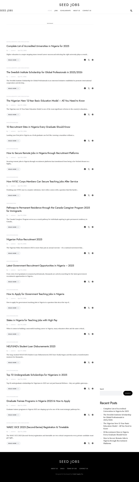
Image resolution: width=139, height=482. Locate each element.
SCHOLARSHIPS (65, 11)
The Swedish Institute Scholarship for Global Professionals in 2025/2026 (44, 72)
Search (102, 389)
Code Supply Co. (78, 474)
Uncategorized (12, 122)
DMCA (62, 469)
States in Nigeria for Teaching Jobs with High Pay (32, 320)
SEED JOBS (69, 4)
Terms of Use (72, 469)
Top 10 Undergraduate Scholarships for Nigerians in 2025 (37, 375)
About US (54, 469)
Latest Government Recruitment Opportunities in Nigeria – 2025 (40, 265)
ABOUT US (76, 11)
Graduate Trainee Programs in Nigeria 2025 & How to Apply (38, 401)
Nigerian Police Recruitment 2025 (24, 239)
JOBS (56, 11)
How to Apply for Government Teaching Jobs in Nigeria (35, 294)
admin (12, 50)
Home (50, 11)
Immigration (11, 203)
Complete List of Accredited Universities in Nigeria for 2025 (38, 46)
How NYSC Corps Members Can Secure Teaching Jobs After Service (42, 181)
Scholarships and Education (18, 42)
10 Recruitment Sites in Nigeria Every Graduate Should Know (38, 127)
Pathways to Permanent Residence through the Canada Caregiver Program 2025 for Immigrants (48, 209)
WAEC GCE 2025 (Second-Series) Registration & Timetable (38, 427)
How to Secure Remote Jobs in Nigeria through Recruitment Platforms (43, 153)
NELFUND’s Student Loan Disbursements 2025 (31, 346)
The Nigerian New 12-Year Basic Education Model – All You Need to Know (46, 101)
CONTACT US (87, 11)
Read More (12, 60)
